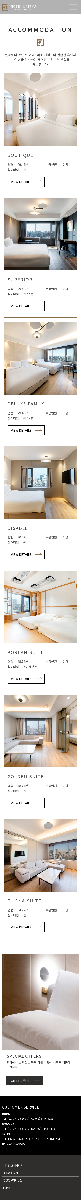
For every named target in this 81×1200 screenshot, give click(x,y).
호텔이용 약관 (10, 1173)
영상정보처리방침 (12, 1180)
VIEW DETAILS (21, 182)
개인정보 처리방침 (13, 1165)
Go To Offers (20, 1080)
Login (6, 1187)
